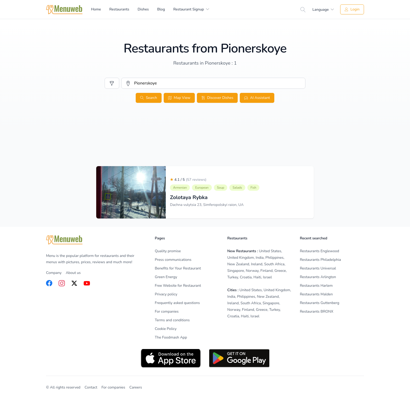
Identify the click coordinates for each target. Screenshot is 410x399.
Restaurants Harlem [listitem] (316, 285)
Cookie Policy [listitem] (165, 328)
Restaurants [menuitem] (119, 9)
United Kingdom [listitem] (240, 257)
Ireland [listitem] (257, 264)
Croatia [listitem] (246, 277)
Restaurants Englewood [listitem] (319, 251)
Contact (91, 387)
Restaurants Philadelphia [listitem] (320, 259)
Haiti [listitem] (257, 277)
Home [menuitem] (96, 9)
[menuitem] (191, 9)
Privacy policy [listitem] (166, 294)
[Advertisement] (205, 146)
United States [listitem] (270, 251)
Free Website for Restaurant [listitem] (178, 285)
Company (53, 272)
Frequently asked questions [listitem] (177, 302)
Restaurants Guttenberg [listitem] (319, 302)
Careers (135, 387)
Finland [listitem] (266, 270)
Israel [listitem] (267, 277)
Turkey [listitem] (232, 277)
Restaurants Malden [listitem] (316, 294)
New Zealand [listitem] (238, 264)
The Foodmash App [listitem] (171, 337)
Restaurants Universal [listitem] (318, 268)
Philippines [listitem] (274, 257)
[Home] (64, 9)
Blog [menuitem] (161, 9)
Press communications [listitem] (173, 259)
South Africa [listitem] (274, 264)
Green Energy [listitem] (166, 276)
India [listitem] (260, 257)
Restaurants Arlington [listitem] (318, 276)
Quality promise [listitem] (168, 251)
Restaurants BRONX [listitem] (316, 311)
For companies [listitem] (167, 311)
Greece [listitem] (280, 270)
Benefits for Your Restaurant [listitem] (178, 268)
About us (73, 272)
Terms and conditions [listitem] (172, 320)
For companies (113, 387)
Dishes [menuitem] (143, 9)
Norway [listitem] (252, 270)
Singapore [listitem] (235, 270)
